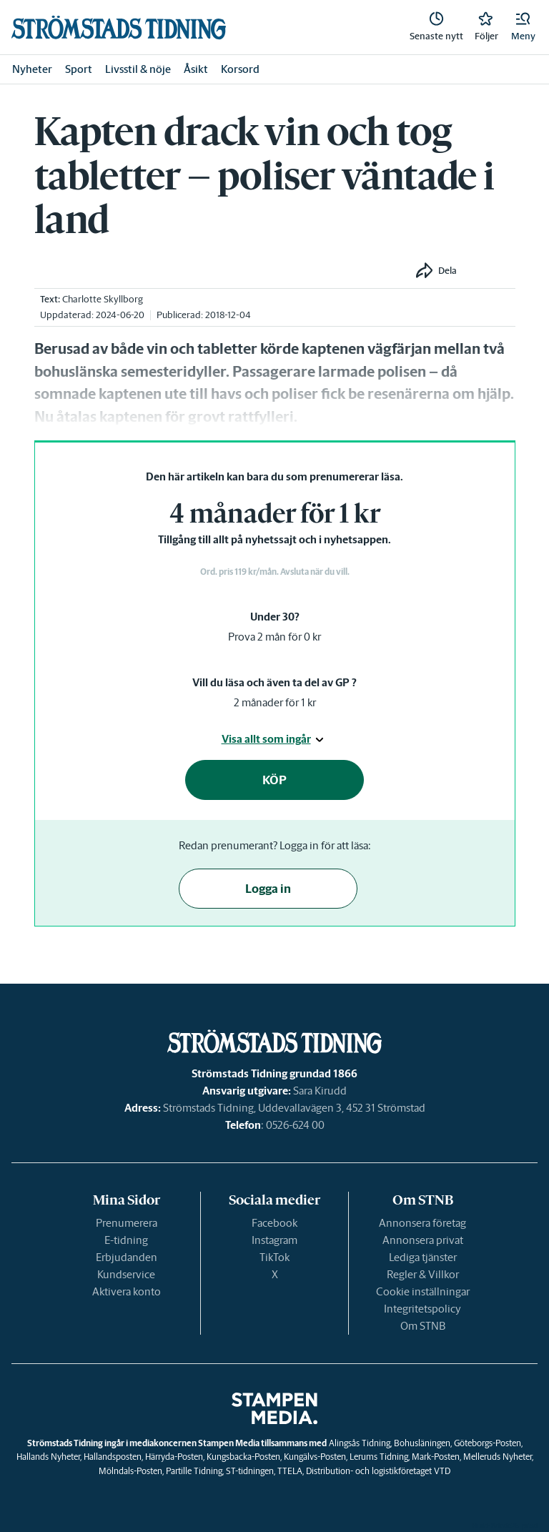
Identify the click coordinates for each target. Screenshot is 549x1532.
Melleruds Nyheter (497, 1456)
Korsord (240, 69)
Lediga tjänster (423, 1257)
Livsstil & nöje (138, 69)
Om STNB (422, 1326)
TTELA (289, 1471)
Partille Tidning (194, 1471)
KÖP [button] (274, 780)
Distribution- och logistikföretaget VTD (378, 1471)
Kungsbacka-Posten (243, 1456)
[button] (523, 27)
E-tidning (126, 1240)
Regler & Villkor (423, 1274)
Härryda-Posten (174, 1456)
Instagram (274, 1240)
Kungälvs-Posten (315, 1456)
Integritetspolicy (422, 1308)
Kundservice (126, 1274)
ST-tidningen (250, 1471)
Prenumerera (126, 1223)
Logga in (268, 888)
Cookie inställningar (423, 1291)
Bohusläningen (422, 1443)
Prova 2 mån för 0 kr (274, 636)
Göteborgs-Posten (487, 1443)
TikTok (274, 1257)
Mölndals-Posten (130, 1471)
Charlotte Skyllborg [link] (102, 299)
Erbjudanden (126, 1257)
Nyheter (32, 69)
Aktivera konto (126, 1291)
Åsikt (196, 69)
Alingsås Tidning (359, 1443)
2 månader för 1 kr (275, 702)
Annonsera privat (422, 1240)
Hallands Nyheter (48, 1456)
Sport (78, 69)
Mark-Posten (436, 1456)
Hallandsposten (113, 1456)
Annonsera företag (422, 1223)
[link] (118, 27)
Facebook (274, 1223)
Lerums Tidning (379, 1456)
